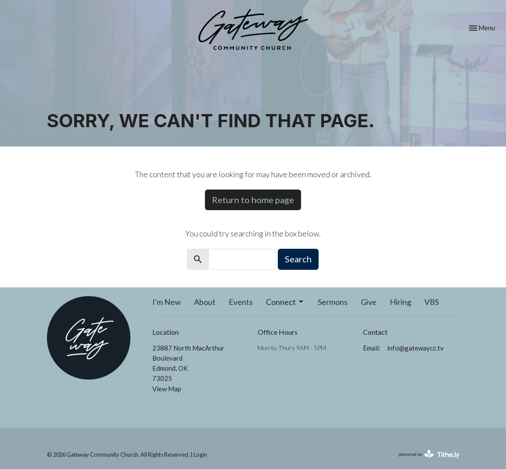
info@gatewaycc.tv (415, 348)
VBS (431, 302)
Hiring (400, 302)
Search (298, 259)
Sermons (333, 302)
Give (369, 302)
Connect (285, 302)
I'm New (166, 302)
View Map (166, 389)
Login (200, 454)
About (204, 302)
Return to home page (253, 199)
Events (241, 302)
